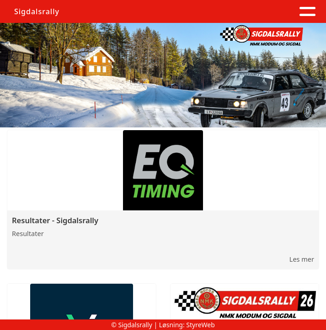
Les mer (301, 259)
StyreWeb (200, 324)
